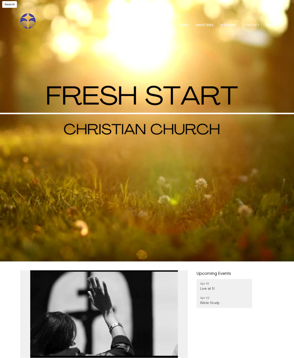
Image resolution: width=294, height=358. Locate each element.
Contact (251, 25)
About (148, 25)
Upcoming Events (214, 273)
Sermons (228, 25)
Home (131, 25)
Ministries (204, 25)
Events (167, 25)
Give (270, 25)
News (184, 25)
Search (9, 4)
